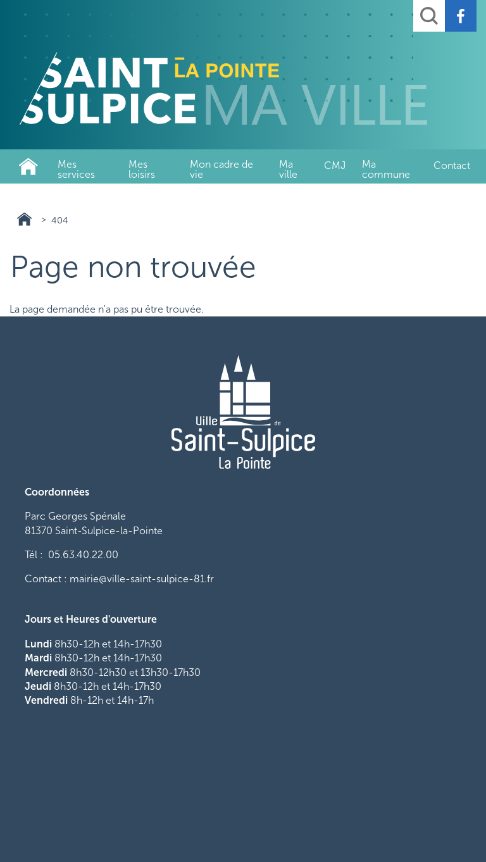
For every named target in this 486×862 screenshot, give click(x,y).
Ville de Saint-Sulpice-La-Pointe (28, 166)
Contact (451, 165)
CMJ (335, 165)
